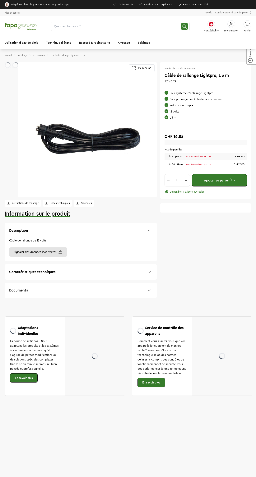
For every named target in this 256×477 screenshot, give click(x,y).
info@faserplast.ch (18, 4)
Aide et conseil (12, 12)
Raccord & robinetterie (94, 42)
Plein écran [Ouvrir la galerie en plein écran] (141, 68)
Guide (209, 12)
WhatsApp (63, 4)
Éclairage (144, 42)
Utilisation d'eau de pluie (21, 42)
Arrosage (124, 42)
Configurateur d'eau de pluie (233, 12)
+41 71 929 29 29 (44, 4)
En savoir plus (24, 377)
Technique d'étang (58, 42)
